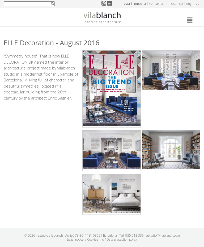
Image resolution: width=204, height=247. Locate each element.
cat (181, 3)
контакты (156, 3)
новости (139, 3)
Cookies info (95, 239)
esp (173, 3)
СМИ (127, 3)
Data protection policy (122, 239)
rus (196, 3)
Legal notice (75, 239)
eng (189, 3)
